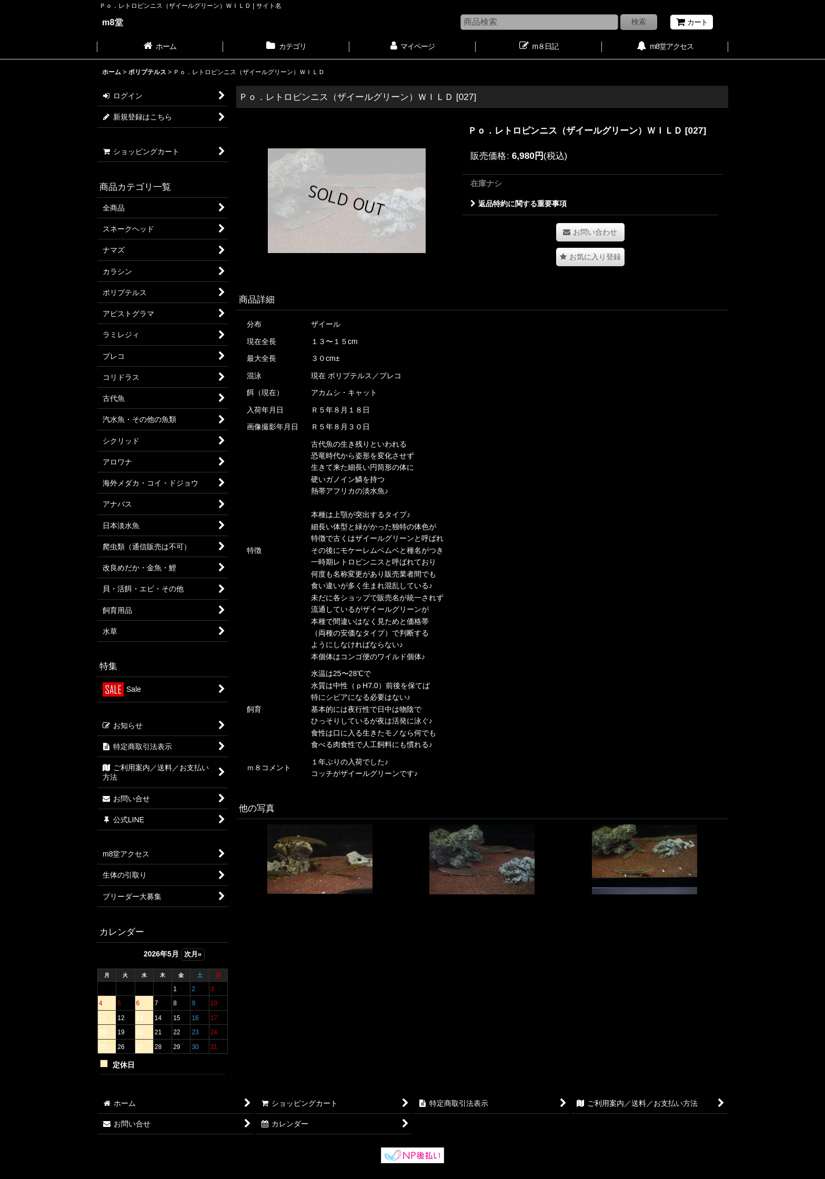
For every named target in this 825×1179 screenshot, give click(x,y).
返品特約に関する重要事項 (518, 203)
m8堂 (112, 22)
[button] (590, 257)
